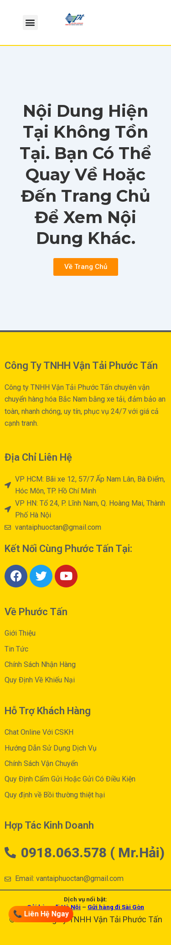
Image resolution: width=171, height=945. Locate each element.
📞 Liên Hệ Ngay (41, 914)
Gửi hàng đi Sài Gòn (116, 907)
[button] (30, 22)
